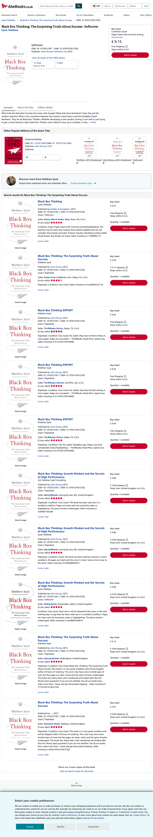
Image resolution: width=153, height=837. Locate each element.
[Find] (78, 6)
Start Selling (146, 15)
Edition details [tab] (45, 107)
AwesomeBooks (51, 658)
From (43, 64)
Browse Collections (36, 15)
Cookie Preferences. (68, 815)
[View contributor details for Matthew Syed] (9, 30)
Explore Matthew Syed (84, 183)
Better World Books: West (57, 219)
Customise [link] (93, 826)
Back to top (76, 785)
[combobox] (56, 6)
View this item (117, 37)
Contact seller (43, 241)
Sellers (127, 15)
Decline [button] (61, 826)
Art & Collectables (85, 15)
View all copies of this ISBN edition (48, 57)
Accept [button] (30, 826)
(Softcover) (138, 160)
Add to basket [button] (130, 55)
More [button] (93, 122)
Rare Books (61, 15)
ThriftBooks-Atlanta (54, 382)
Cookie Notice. (140, 815)
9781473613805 (64, 143)
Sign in (108, 6)
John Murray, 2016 (43, 146)
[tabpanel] (54, 118)
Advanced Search (9, 15)
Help (146, 6)
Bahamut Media (52, 723)
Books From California (55, 277)
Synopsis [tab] (8, 107)
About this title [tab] (25, 107)
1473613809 (40, 143)
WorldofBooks (51, 495)
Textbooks (108, 15)
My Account (120, 6)
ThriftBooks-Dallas (53, 328)
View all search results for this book (76, 771)
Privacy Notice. (97, 818)
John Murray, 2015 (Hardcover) (117, 160)
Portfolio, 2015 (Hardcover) (89, 160)
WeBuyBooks (50, 604)
